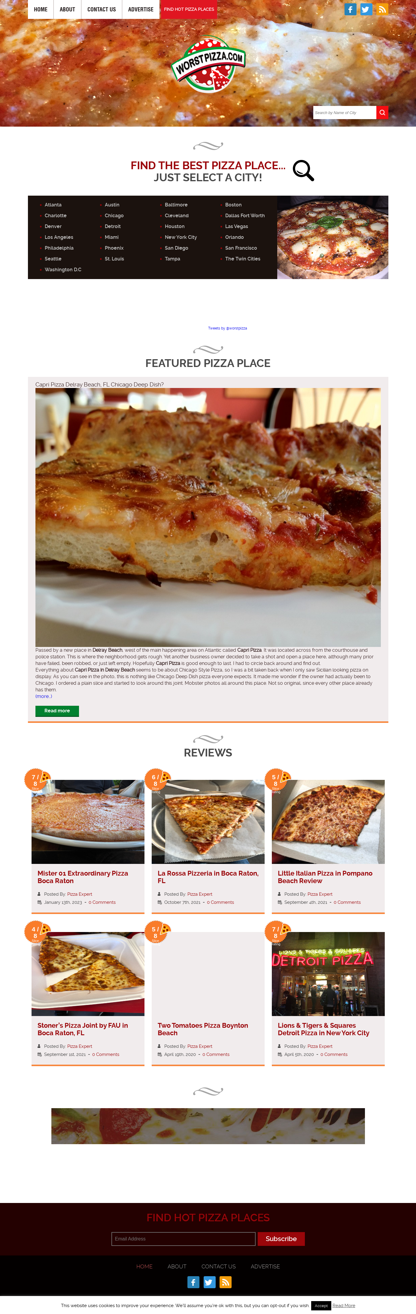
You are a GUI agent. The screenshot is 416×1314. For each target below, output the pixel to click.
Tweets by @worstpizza (227, 328)
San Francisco (241, 248)
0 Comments (102, 902)
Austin (112, 205)
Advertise (140, 9)
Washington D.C (63, 269)
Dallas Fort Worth (245, 215)
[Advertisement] (208, 307)
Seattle (53, 259)
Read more (57, 711)
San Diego (176, 248)
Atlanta (53, 205)
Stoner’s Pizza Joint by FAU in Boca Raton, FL (83, 1029)
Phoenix (114, 248)
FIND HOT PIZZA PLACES (189, 9)
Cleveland (177, 215)
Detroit (113, 226)
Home (40, 9)
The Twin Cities (242, 259)
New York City (181, 237)
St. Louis (114, 259)
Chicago (114, 215)
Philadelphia (59, 248)
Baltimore (176, 205)
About (67, 9)
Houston (175, 226)
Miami (112, 237)
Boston (233, 205)
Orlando (234, 237)
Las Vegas (236, 226)
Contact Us (101, 9)
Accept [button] (321, 1305)
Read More (343, 1305)
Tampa (172, 259)
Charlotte (56, 215)
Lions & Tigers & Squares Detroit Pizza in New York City (323, 1029)
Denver (53, 226)
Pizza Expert (79, 894)
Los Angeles (59, 237)
